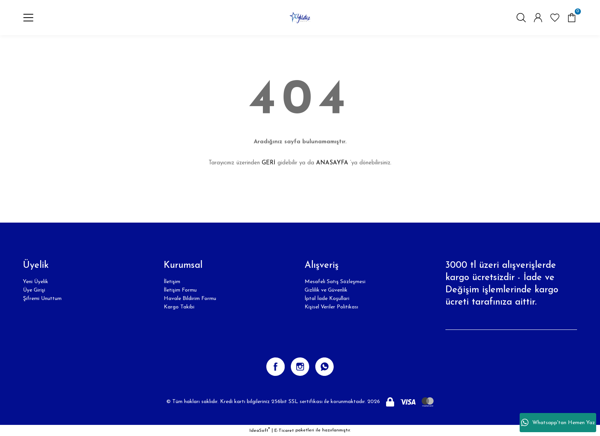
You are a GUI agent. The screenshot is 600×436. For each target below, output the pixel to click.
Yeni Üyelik (35, 282)
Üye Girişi (34, 290)
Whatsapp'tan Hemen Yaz (558, 422)
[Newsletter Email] (511, 322)
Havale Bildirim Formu (190, 299)
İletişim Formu (180, 290)
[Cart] (571, 17)
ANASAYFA (332, 163)
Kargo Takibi (179, 307)
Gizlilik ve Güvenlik (326, 290)
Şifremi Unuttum (42, 299)
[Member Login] (538, 17)
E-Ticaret (284, 430)
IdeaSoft (259, 430)
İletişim (172, 282)
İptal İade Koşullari (327, 299)
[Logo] (300, 17)
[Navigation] (28, 17)
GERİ (269, 163)
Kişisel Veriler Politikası (331, 307)
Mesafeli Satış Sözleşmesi (335, 282)
